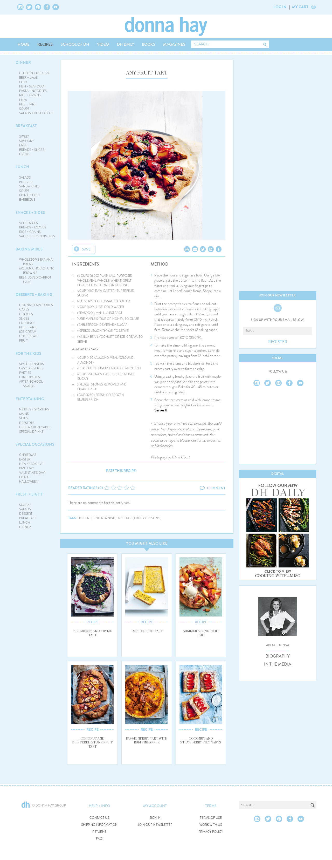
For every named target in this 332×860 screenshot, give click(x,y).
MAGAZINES (174, 44)
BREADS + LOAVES (32, 227)
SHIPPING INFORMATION (99, 825)
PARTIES (25, 372)
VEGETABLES (28, 223)
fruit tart (124, 518)
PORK (23, 82)
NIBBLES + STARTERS (34, 409)
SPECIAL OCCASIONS (35, 444)
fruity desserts (147, 518)
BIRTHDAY (26, 468)
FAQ (99, 839)
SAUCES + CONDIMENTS (37, 236)
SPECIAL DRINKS (31, 431)
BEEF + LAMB (28, 77)
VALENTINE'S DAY (32, 472)
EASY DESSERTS (31, 368)
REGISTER (277, 342)
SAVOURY (26, 141)
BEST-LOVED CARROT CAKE (35, 279)
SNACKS (25, 505)
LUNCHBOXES (29, 377)
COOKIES (26, 314)
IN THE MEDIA (277, 664)
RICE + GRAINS (30, 95)
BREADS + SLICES (31, 149)
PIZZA (23, 100)
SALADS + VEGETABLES (36, 113)
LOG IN (280, 7)
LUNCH (22, 167)
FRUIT (23, 340)
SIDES (23, 418)
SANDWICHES (29, 186)
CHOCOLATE (28, 336)
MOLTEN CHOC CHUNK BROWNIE (36, 270)
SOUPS (24, 108)
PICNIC (24, 477)
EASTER (24, 459)
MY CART (300, 7)
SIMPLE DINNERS (31, 364)
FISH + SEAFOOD (31, 86)
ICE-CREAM (27, 331)
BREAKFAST (26, 126)
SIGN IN (155, 818)
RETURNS (99, 832)
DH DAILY (125, 44)
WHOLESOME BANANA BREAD (36, 261)
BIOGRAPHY (278, 656)
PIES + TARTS (28, 104)
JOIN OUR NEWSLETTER (155, 825)
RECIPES (45, 44)
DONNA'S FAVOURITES (36, 305)
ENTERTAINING (30, 399)
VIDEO (103, 44)
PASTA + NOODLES (33, 91)
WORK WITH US (210, 825)
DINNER (23, 62)
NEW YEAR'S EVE (31, 464)
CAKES (24, 309)
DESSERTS (26, 423)
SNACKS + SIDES (30, 212)
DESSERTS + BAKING (34, 294)
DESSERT (25, 513)
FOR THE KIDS (28, 353)
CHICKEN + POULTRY (34, 73)
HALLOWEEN (28, 481)
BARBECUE (27, 199)
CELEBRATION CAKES (35, 427)
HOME (24, 44)
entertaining (104, 518)
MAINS (24, 413)
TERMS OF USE (211, 818)
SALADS (25, 177)
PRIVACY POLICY (210, 832)
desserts (85, 518)
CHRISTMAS (28, 454)
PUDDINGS (27, 323)
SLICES (24, 318)
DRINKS (24, 154)
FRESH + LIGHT (29, 494)
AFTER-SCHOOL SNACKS (31, 383)
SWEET (24, 136)
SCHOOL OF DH (75, 44)
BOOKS (148, 44)
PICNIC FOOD (29, 195)
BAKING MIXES (29, 249)
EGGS (23, 145)
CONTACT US (99, 818)
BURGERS (26, 182)
